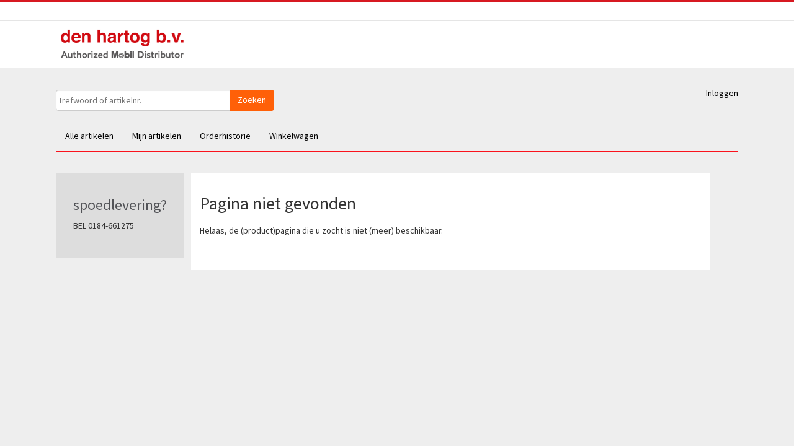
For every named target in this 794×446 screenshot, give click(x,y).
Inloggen (722, 92)
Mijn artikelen (156, 135)
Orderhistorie (225, 135)
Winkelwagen (293, 135)
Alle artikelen (89, 135)
